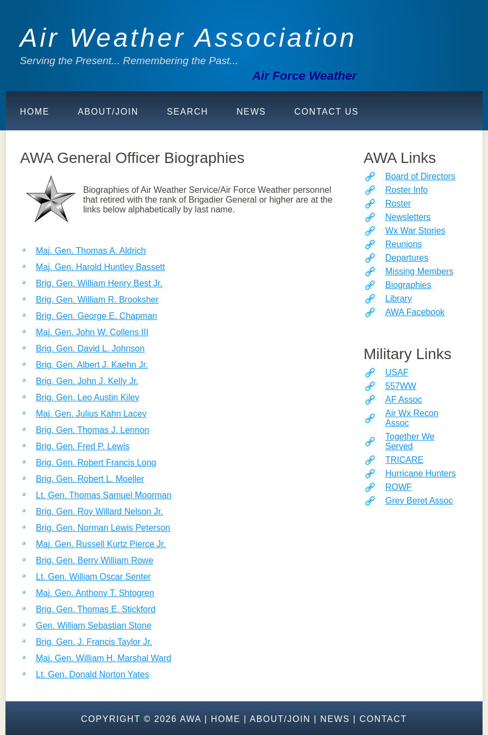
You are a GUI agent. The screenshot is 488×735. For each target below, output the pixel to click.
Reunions (403, 244)
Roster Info (406, 189)
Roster (398, 203)
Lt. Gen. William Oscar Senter (93, 576)
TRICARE (404, 459)
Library (398, 298)
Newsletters (408, 217)
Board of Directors (420, 176)
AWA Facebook (415, 312)
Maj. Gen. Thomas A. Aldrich (91, 250)
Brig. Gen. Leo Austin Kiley (87, 397)
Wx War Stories (415, 230)
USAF (397, 372)
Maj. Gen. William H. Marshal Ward (103, 658)
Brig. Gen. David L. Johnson (90, 348)
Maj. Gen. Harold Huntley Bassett (100, 267)
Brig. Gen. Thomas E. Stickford (95, 609)
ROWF (398, 487)
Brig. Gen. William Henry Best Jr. (99, 283)
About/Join (108, 111)
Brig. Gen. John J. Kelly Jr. (87, 381)
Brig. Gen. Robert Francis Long (96, 462)
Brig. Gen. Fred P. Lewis (82, 446)
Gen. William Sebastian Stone (94, 625)
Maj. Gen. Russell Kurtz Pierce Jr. (101, 544)
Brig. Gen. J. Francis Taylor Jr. (94, 641)
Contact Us (327, 111)
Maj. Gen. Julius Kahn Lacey (91, 413)
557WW (400, 386)
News (251, 111)
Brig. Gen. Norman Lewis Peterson (103, 527)
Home (34, 111)
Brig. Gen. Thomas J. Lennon (92, 430)
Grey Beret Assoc (419, 500)
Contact (383, 719)
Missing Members (419, 271)
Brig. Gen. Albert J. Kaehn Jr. (92, 364)
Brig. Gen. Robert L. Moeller (90, 478)
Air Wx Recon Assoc (412, 418)
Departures (406, 257)
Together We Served (409, 441)
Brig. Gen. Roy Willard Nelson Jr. (99, 511)
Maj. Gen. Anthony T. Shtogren (95, 593)
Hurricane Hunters (420, 473)
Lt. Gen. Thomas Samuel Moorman (104, 495)
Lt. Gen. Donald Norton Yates (92, 674)
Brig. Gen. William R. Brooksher (97, 299)
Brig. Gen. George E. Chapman (96, 316)
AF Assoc (403, 399)
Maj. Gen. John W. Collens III (92, 332)
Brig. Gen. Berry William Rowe (94, 560)
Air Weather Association (188, 37)
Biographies (408, 285)
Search (187, 111)
